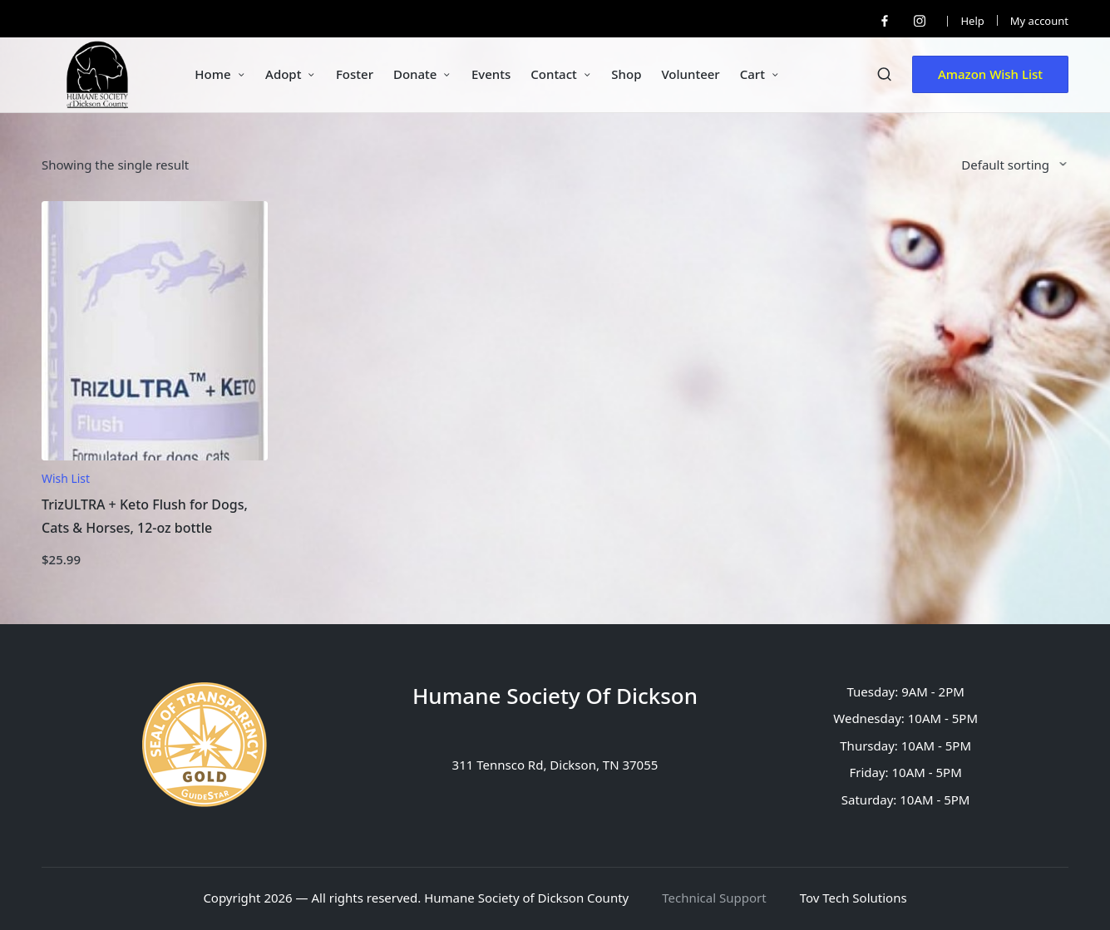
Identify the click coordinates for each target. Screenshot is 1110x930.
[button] (990, 74)
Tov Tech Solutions (853, 897)
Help (972, 20)
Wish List (66, 478)
